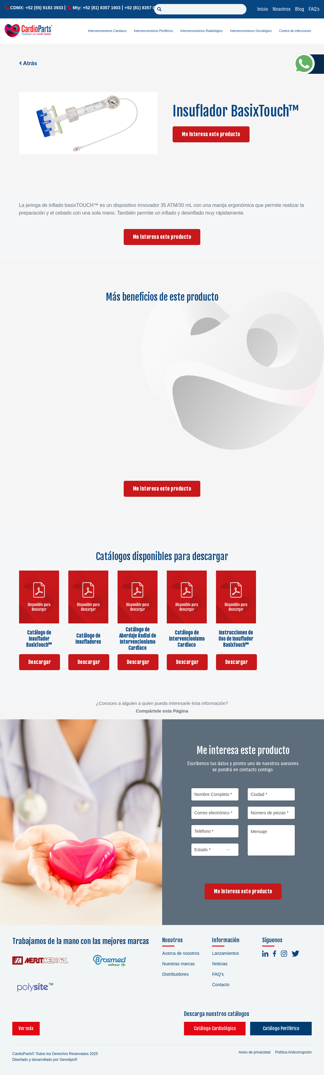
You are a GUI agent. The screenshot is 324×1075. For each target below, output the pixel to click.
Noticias (219, 963)
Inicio (262, 9)
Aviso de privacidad (254, 1052)
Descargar (39, 662)
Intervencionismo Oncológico (251, 31)
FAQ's (314, 9)
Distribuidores (175, 974)
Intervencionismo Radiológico (201, 31)
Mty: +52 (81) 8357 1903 (96, 7)
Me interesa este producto (211, 134)
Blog (299, 9)
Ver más (26, 1028)
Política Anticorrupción (293, 1052)
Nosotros (281, 9)
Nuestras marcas (178, 963)
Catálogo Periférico (281, 1028)
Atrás (28, 63)
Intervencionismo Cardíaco (107, 31)
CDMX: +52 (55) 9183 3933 (36, 7)
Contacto (220, 984)
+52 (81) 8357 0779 (143, 7)
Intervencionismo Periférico (153, 31)
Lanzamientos (225, 953)
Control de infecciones (295, 31)
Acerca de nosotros (180, 953)
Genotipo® (68, 1059)
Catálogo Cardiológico (215, 1028)
